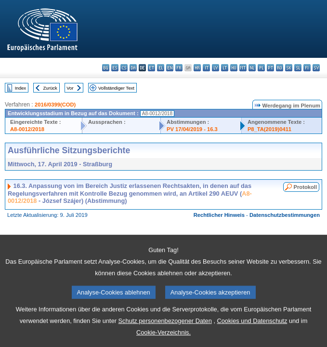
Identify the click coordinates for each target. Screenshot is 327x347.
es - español (114, 67)
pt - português (270, 67)
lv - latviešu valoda (215, 67)
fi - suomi (307, 67)
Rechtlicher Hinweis (219, 215)
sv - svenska (316, 67)
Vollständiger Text (116, 88)
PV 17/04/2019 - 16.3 (192, 129)
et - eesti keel (151, 67)
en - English (169, 67)
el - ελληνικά (160, 67)
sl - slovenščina (297, 67)
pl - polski (261, 67)
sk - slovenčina (288, 67)
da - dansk (133, 67)
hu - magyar (233, 67)
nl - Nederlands (252, 67)
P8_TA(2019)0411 (269, 129)
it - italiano (206, 67)
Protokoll (305, 187)
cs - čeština (124, 67)
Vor (69, 88)
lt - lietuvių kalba (224, 67)
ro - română (279, 67)
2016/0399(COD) (55, 104)
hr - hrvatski (197, 67)
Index (20, 88)
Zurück (50, 88)
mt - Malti (243, 67)
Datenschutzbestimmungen (284, 215)
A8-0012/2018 (27, 129)
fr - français (179, 67)
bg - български (105, 67)
